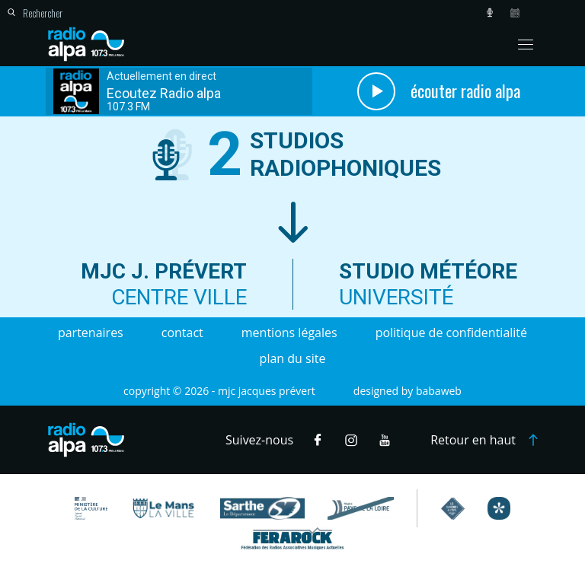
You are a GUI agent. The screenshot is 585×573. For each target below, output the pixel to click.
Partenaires (90, 332)
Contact (182, 332)
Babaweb (439, 391)
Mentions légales (289, 332)
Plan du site (293, 358)
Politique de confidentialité (451, 332)
